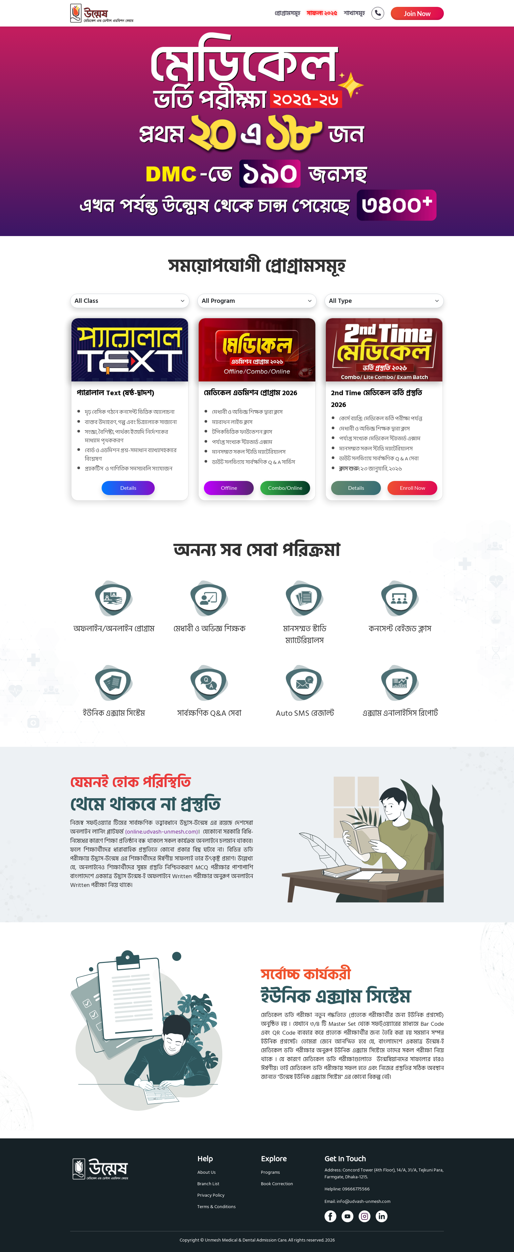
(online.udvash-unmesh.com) (161, 832)
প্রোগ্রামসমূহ (287, 13)
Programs (270, 1172)
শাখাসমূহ (354, 13)
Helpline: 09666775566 (347, 1189)
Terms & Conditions (216, 1206)
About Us (206, 1172)
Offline (229, 488)
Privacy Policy (211, 1195)
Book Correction (277, 1184)
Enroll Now (412, 488)
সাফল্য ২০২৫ (322, 13)
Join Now (417, 13)
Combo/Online (285, 488)
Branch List (208, 1184)
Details (128, 488)
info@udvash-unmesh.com (363, 1202)
